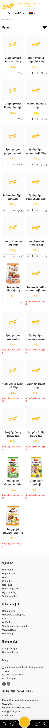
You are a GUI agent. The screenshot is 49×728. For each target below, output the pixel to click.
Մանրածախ (9, 630)
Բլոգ (4, 577)
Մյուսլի (10, 20)
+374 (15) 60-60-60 (14, 675)
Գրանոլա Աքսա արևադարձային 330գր (36, 151)
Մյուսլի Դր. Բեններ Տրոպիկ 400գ (36, 434)
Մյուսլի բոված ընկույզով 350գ (13, 289)
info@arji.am (11, 678)
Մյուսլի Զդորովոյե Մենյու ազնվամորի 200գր (13, 106)
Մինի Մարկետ (10, 589)
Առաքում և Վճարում (13, 615)
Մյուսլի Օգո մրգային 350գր (36, 386)
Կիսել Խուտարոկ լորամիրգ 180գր (36, 243)
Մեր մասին (8, 574)
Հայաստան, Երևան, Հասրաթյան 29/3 (24, 669)
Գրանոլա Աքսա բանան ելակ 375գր (13, 386)
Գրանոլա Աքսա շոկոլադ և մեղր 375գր (36, 197)
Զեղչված (7, 585)
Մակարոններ (10, 652)
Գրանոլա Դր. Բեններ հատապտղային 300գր (36, 289)
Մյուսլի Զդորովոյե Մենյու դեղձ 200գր (36, 60)
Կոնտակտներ (10, 596)
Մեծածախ (8, 634)
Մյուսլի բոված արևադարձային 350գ (13, 531)
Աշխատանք (9, 593)
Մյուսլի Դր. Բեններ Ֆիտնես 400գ (12, 434)
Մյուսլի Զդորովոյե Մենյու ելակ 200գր (13, 60)
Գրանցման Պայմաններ (15, 626)
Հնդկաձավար (10, 649)
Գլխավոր (7, 570)
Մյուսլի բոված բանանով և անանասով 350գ (36, 483)
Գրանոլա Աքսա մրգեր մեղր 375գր (13, 243)
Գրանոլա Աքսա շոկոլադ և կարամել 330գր (13, 151)
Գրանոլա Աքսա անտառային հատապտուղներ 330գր (13, 337)
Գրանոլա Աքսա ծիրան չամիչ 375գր (13, 197)
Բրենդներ (7, 581)
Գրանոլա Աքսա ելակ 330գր (36, 106)
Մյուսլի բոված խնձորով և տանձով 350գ (13, 483)
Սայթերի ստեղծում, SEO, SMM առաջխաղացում (16, 710)
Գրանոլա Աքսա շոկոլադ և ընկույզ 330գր (36, 337)
